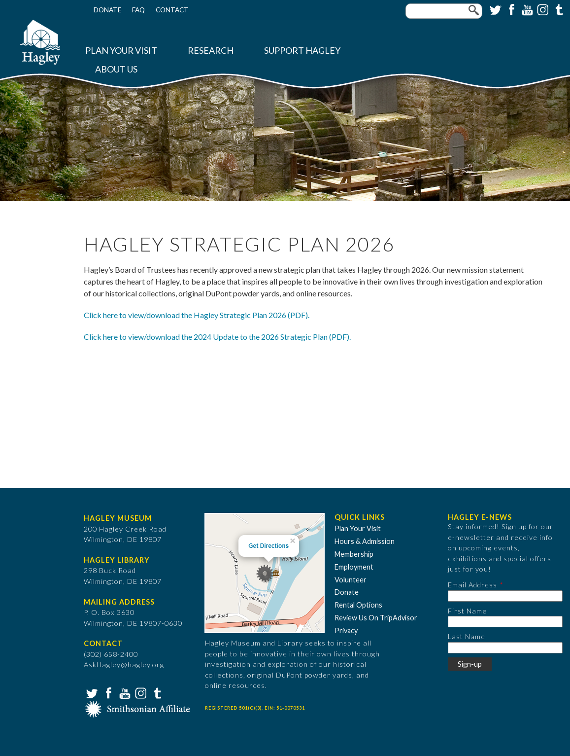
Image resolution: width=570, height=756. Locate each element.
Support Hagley (302, 50)
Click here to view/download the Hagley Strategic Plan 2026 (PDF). (196, 315)
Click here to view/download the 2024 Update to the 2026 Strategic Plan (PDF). (217, 336)
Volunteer (351, 580)
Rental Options (358, 605)
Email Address (472, 584)
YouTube (526, 8)
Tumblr (557, 8)
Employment (354, 567)
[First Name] (505, 621)
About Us (116, 69)
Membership (354, 554)
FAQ (138, 10)
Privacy (346, 630)
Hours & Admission (365, 541)
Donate (107, 10)
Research (211, 50)
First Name (467, 611)
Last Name (466, 636)
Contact (172, 10)
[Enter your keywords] (443, 11)
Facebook (510, 8)
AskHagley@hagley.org (124, 664)
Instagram (542, 8)
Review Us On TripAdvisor (376, 617)
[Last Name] (505, 647)
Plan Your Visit (121, 50)
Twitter (494, 8)
